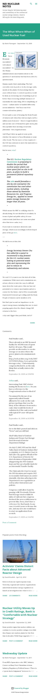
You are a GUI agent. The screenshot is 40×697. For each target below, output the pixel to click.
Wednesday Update (15, 653)
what (13, 150)
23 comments (14, 596)
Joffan (11, 381)
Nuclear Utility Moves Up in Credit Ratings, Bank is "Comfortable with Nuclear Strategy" (20, 613)
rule (12, 181)
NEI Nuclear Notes (11, 5)
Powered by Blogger (20, 688)
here (15, 233)
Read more (33, 596)
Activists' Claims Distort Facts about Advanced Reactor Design (18, 569)
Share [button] (32, 323)
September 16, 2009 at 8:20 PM (21, 418)
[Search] (31, 4)
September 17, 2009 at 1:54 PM (21, 517)
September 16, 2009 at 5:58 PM (21, 374)
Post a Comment (9, 522)
